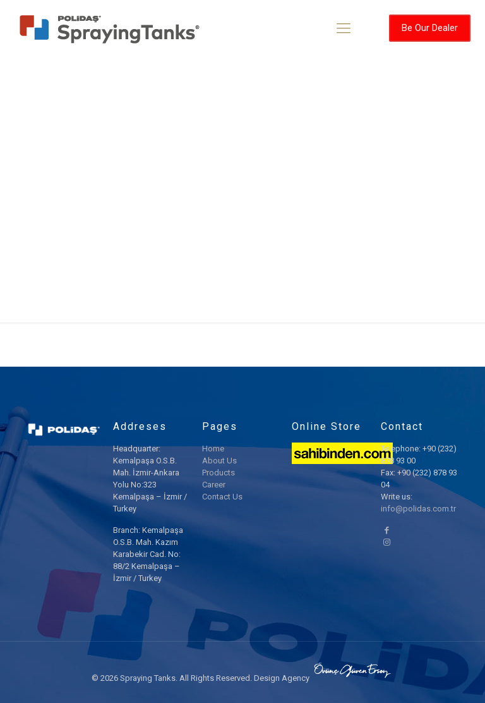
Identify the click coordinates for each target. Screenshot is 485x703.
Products (218, 472)
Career (213, 484)
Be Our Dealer (430, 28)
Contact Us (222, 496)
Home (213, 448)
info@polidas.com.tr (418, 508)
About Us (219, 460)
